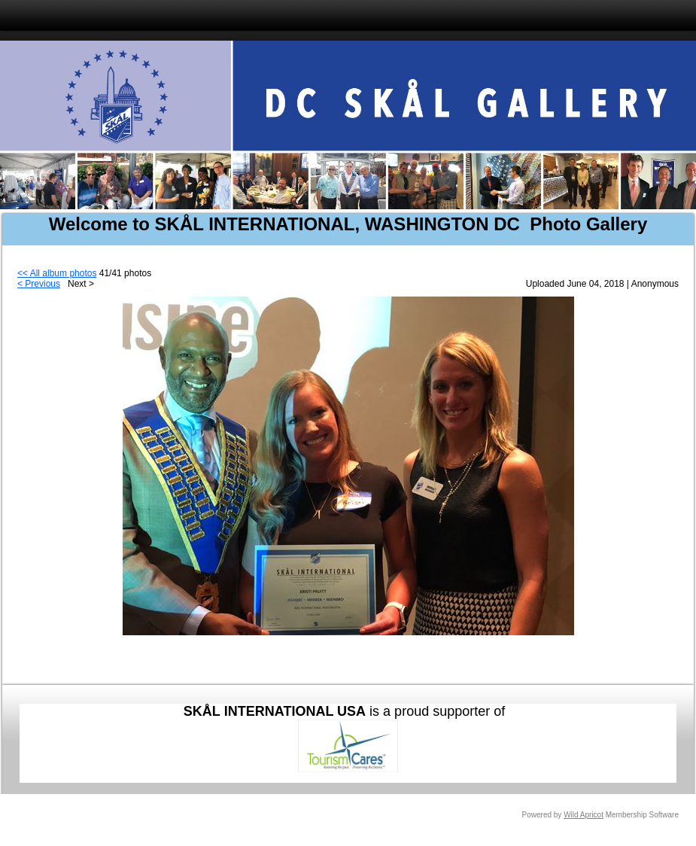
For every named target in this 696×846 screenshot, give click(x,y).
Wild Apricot (583, 815)
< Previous (38, 283)
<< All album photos (56, 273)
